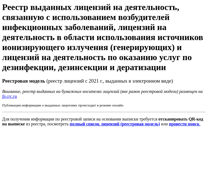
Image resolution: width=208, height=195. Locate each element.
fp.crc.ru (9, 96)
